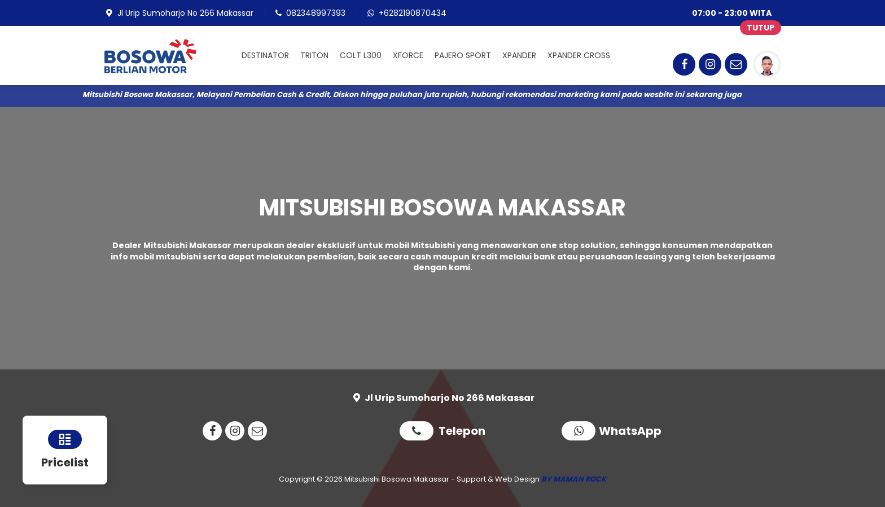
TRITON (314, 55)
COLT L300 (361, 55)
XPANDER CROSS (578, 55)
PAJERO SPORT (463, 55)
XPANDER (519, 55)
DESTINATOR (265, 55)
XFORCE (408, 55)
